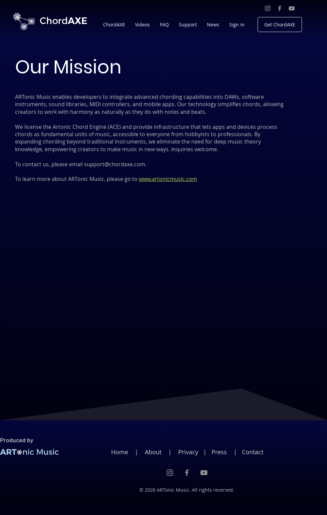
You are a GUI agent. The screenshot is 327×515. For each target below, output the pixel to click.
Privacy (188, 452)
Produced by (16, 440)
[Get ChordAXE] (280, 24)
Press (219, 452)
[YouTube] (291, 8)
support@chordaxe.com (114, 164)
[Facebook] (279, 8)
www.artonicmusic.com (168, 179)
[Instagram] (267, 8)
